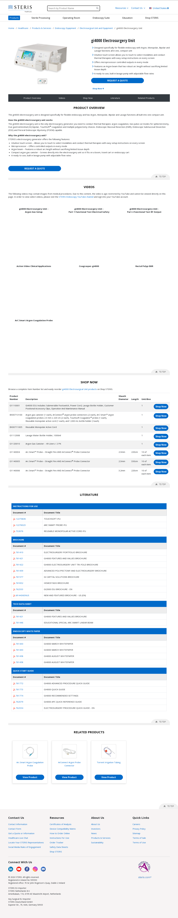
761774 (19, 695)
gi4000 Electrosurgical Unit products (79, 389)
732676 (19, 531)
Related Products (146, 98)
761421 (19, 558)
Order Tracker (56, 842)
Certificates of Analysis (60, 824)
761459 (19, 570)
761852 (19, 583)
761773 (19, 689)
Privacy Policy (139, 828)
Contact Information (17, 824)
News (94, 833)
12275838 (21, 518)
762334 (19, 708)
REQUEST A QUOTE (117, 80)
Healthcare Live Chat (18, 837)
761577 (19, 577)
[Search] (73, 8)
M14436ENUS (22, 595)
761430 (19, 643)
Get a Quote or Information (21, 833)
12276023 (21, 525)
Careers (136, 824)
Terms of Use (139, 842)
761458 (19, 656)
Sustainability (97, 842)
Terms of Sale (139, 837)
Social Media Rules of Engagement (24, 847)
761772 (19, 683)
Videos (62, 98)
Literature (115, 98)
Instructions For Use (59, 837)
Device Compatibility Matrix (63, 828)
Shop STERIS (56, 851)
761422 (19, 564)
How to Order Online (60, 833)
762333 (19, 589)
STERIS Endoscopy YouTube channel (76, 196)
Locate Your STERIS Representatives (26, 842)
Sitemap (136, 833)
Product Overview (32, 98)
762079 (19, 701)
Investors (95, 828)
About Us (95, 824)
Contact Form (14, 828)
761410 (19, 552)
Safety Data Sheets (59, 847)
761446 (19, 622)
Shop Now (98, 88)
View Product (30, 777)
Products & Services (100, 837)
